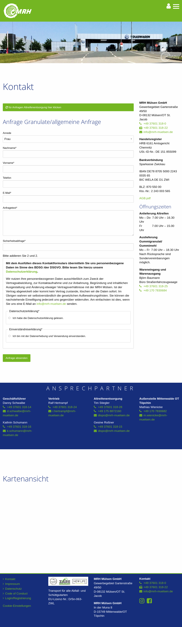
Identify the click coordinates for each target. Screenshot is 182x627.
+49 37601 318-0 (154, 123)
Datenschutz (13, 588)
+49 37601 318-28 (110, 407)
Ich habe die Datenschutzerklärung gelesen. (38, 318)
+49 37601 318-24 (64, 407)
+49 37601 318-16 (19, 426)
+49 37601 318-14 (19, 407)
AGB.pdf (145, 198)
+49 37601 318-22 (155, 127)
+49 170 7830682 (155, 411)
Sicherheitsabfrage (14, 240)
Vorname (8, 162)
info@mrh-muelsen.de (51, 303)
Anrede (7, 133)
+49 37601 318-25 (155, 286)
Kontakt (10, 579)
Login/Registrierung (18, 598)
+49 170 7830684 (155, 290)
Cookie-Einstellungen (17, 605)
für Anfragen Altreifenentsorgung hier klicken (33, 107)
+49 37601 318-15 (110, 426)
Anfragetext (10, 207)
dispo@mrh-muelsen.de (114, 415)
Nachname (9, 147)
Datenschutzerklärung (21, 271)
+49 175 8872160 (109, 411)
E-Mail (8, 192)
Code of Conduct (16, 593)
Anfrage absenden (16, 358)
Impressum (12, 583)
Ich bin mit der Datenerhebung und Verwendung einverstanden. (49, 336)
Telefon (7, 177)
